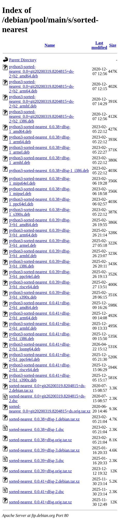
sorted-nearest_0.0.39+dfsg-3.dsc (36, 460)
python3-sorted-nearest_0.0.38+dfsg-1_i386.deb (49, 170)
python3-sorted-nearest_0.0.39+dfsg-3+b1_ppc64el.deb (39, 274)
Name (50, 45)
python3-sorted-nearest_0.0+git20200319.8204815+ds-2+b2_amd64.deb (41, 71)
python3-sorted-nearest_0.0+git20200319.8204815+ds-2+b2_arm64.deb (41, 86)
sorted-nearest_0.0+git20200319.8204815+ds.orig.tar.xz (49, 408)
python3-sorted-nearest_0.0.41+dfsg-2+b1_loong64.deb (39, 346)
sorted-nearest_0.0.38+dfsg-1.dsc (36, 429)
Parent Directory (22, 60)
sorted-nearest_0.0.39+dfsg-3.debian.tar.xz (44, 450)
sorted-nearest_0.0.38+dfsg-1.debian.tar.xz (44, 419)
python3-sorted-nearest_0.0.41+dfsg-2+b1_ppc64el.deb (39, 357)
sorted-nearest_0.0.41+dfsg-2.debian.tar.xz (44, 481)
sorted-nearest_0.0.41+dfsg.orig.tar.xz (40, 502)
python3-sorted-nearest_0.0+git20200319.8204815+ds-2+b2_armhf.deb (41, 101)
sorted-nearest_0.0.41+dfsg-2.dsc (36, 491)
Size (112, 45)
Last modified (99, 45)
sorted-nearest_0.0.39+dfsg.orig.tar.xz (40, 471)
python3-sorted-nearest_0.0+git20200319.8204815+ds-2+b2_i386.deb (41, 116)
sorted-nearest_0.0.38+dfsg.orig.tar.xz (40, 440)
